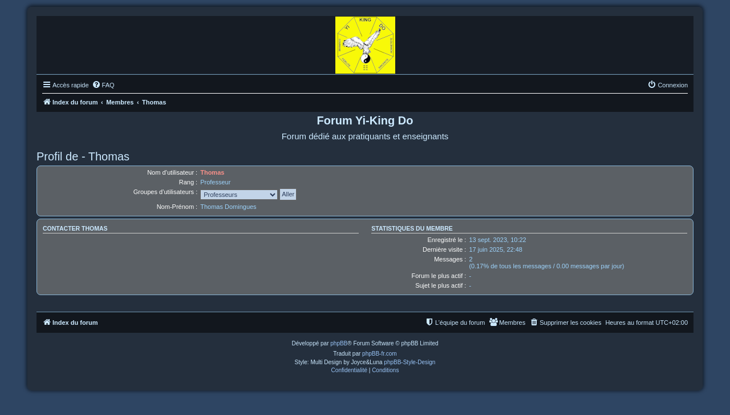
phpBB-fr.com (379, 353)
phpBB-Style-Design (409, 362)
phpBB (338, 343)
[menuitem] (103, 85)
